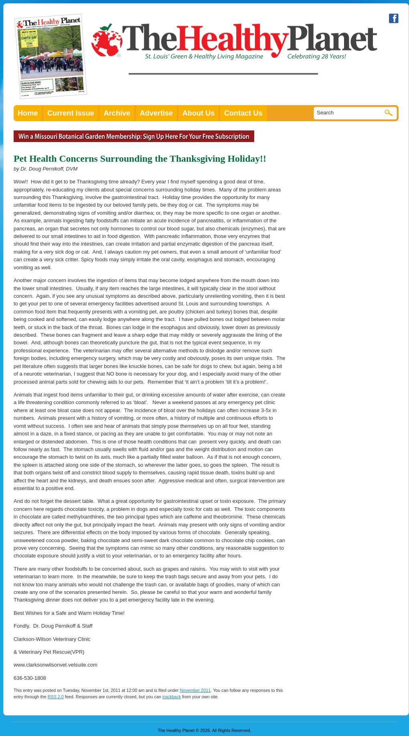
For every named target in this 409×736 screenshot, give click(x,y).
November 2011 (195, 690)
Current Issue (70, 113)
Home (28, 113)
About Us (198, 113)
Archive (116, 113)
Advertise (156, 113)
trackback (171, 696)
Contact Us (243, 113)
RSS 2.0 (56, 696)
